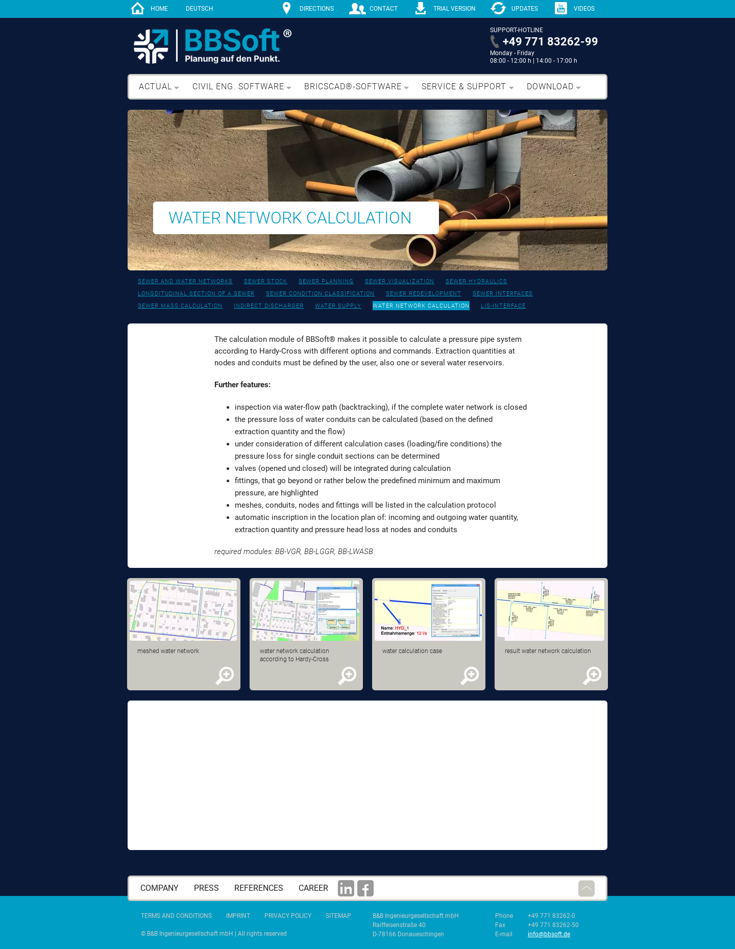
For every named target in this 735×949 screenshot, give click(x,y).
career (313, 888)
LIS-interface (503, 306)
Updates (524, 8)
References (258, 888)
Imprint (238, 915)
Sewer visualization (399, 281)
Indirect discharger (269, 306)
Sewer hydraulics (476, 281)
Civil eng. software (238, 86)
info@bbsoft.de (549, 934)
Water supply (338, 306)
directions (317, 8)
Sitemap (338, 915)
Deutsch (199, 8)
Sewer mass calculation (180, 306)
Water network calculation (421, 306)
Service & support (464, 86)
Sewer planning (326, 281)
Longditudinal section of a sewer (196, 293)
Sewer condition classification (320, 293)
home (159, 8)
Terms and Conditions (176, 915)
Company (159, 888)
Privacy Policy (287, 915)
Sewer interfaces (503, 293)
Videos (584, 8)
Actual (155, 86)
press (206, 888)
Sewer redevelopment (423, 293)
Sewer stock (265, 281)
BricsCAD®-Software (353, 86)
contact (384, 8)
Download (550, 86)
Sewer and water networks (185, 281)
